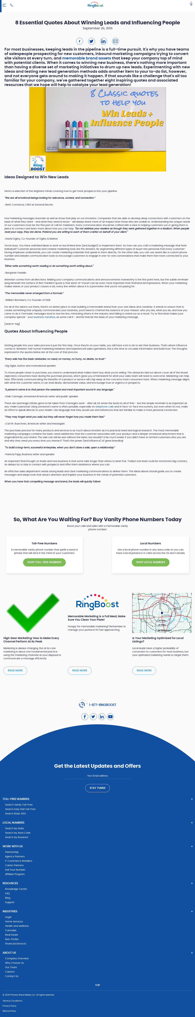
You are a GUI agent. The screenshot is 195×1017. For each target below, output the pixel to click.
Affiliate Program (15, 874)
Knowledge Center (16, 889)
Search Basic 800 (15, 814)
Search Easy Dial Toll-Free (20, 809)
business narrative (44, 317)
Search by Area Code (17, 833)
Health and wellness (17, 926)
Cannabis (10, 930)
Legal (8, 917)
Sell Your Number (15, 870)
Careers (10, 972)
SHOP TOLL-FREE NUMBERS (44, 562)
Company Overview (17, 958)
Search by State (14, 828)
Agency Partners (15, 856)
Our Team (11, 967)
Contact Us (11, 976)
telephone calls (105, 407)
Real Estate (11, 935)
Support (9, 902)
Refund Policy (9, 1011)
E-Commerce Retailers (18, 861)
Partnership (11, 852)
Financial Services (15, 944)
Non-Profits (11, 939)
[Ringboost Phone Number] (11, 5)
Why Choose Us (14, 963)
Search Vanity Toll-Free (19, 805)
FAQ (7, 893)
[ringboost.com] (95, 5)
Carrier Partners (14, 865)
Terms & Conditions (12, 1001)
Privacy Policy (9, 1006)
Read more (15, 670)
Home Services (14, 921)
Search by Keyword (16, 837)
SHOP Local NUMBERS (150, 562)
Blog (7, 898)
